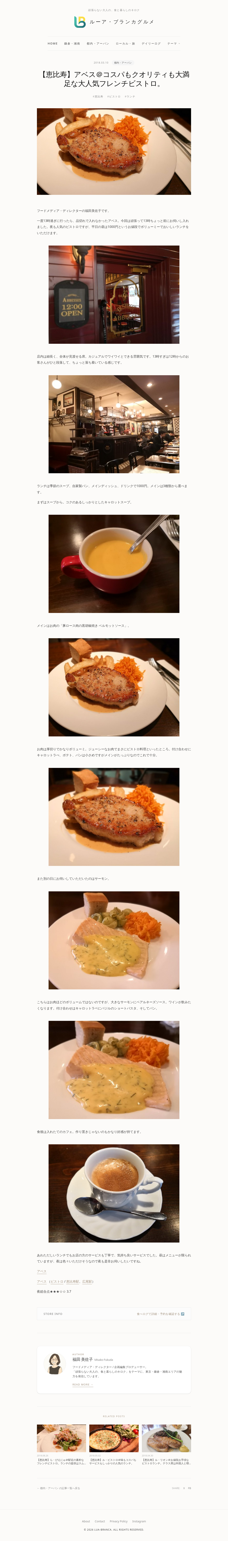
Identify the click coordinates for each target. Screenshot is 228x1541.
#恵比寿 (98, 96)
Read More (82, 1385)
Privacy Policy (118, 1521)
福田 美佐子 (92, 1359)
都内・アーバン (98, 43)
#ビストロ (114, 96)
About (86, 1521)
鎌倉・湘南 (72, 43)
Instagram (139, 1521)
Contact (100, 1521)
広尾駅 (87, 1281)
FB (189, 1488)
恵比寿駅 (72, 1281)
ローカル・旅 (125, 43)
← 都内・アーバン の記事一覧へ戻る (58, 1488)
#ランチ (130, 96)
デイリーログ (151, 43)
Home (53, 43)
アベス (42, 1271)
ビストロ (57, 1281)
